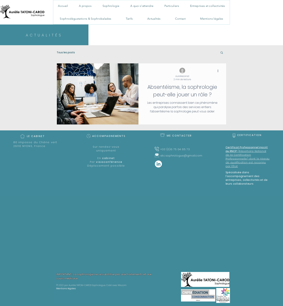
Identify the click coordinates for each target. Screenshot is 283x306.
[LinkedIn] (158, 163)
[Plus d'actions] (219, 71)
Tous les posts (66, 52)
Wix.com (122, 285)
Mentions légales (66, 288)
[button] (221, 53)
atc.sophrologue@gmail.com (181, 155)
